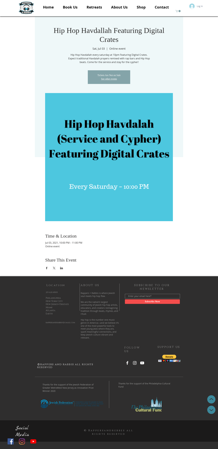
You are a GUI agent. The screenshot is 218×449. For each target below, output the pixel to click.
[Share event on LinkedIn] (61, 268)
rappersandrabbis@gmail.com (60, 322)
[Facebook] (11, 441)
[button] (178, 11)
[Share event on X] (54, 268)
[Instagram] (22, 441)
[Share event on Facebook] (46, 268)
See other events (109, 79)
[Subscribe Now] (152, 301)
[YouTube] (33, 441)
